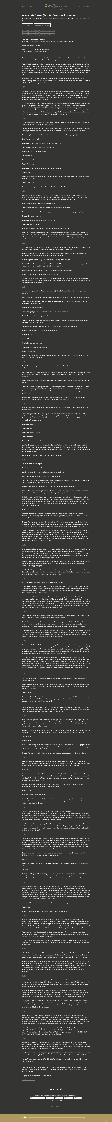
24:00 (24, 1038)
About (80, 6)
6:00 (23, 362)
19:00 (24, 882)
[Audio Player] (56, 1118)
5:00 (23, 287)
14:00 (24, 674)
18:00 (24, 834)
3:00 (23, 191)
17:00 (24, 807)
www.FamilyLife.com (28, 1080)
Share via (34, 1097)
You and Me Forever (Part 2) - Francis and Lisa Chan (38, 33)
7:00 (23, 403)
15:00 (24, 715)
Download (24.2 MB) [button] (42, 25)
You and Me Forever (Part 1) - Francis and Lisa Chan (38, 31)
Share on (50, 1097)
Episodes (30, 6)
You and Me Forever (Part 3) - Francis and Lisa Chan (38, 35)
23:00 (24, 1011)
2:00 (23, 118)
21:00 (24, 949)
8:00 (23, 459)
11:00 (24, 578)
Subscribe (87, 6)
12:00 (24, 611)
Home (23, 6)
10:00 (24, 545)
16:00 (24, 757)
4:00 (23, 243)
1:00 (23, 87)
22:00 (24, 976)
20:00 (24, 915)
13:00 (24, 641)
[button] (57, 1117)
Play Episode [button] (27, 25)
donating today (77, 1069)
